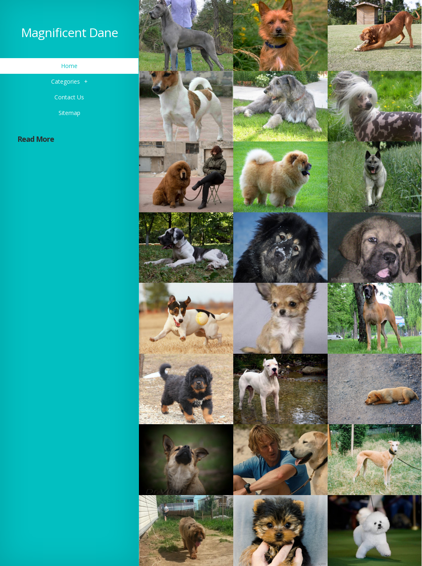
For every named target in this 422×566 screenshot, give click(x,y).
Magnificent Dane (69, 32)
